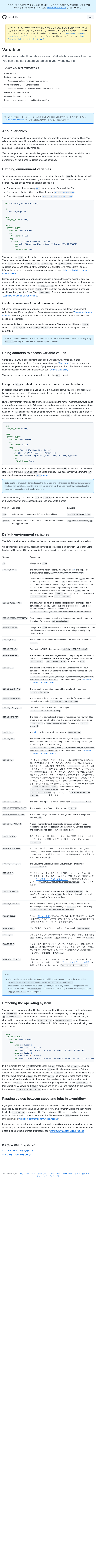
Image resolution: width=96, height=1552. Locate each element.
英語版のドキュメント (56, 7)
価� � (77, 1174)
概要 (57, 1176)
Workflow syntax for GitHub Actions (20, 296)
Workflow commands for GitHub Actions (38, 1119)
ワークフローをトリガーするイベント (52, 879)
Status (52, 1174)
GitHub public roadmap (14, 120)
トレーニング (42, 1176)
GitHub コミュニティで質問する (17, 1150)
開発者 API (86, 1174)
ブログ (51, 1176)
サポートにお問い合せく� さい (17, 1154)
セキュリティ (43, 1174)
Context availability (59, 370)
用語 (21, 1174)
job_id (36, 732)
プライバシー (30, 1174)
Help (58, 1174)
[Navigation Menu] (90, 17)
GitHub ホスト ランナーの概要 (76, 962)
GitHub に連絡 (67, 1174)
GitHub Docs (14, 17)
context (42, 475)
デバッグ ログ (44, 916)
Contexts (63, 363)
